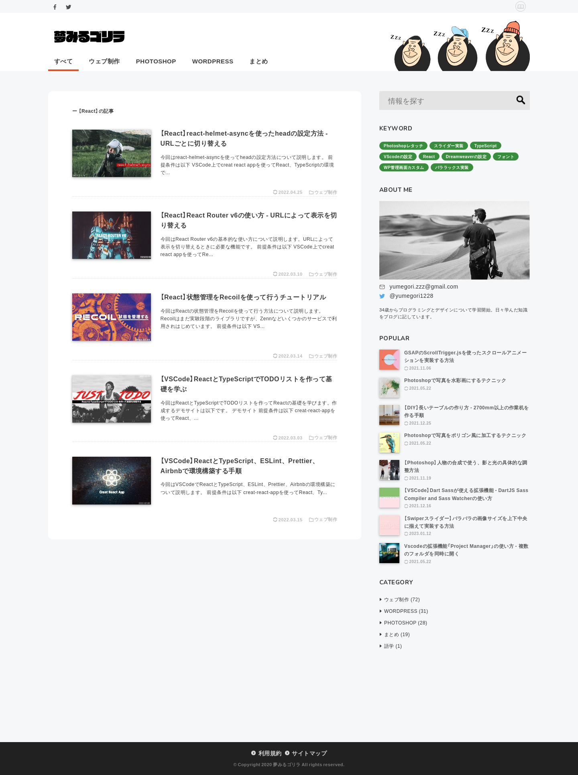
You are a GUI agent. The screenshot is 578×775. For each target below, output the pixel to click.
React (429, 156)
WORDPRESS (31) (406, 610)
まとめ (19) (397, 634)
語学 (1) (393, 645)
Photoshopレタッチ (403, 145)
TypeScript (485, 145)
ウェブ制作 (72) (402, 599)
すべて (63, 61)
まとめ (258, 61)
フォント (505, 156)
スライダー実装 (448, 145)
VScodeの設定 (398, 156)
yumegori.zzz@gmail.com (423, 286)
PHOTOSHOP (156, 61)
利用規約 (270, 753)
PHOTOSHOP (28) (405, 622)
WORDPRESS (213, 61)
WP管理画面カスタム (404, 167)
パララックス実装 (452, 167)
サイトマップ (309, 753)
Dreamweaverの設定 (466, 156)
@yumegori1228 (411, 295)
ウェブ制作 (104, 61)
